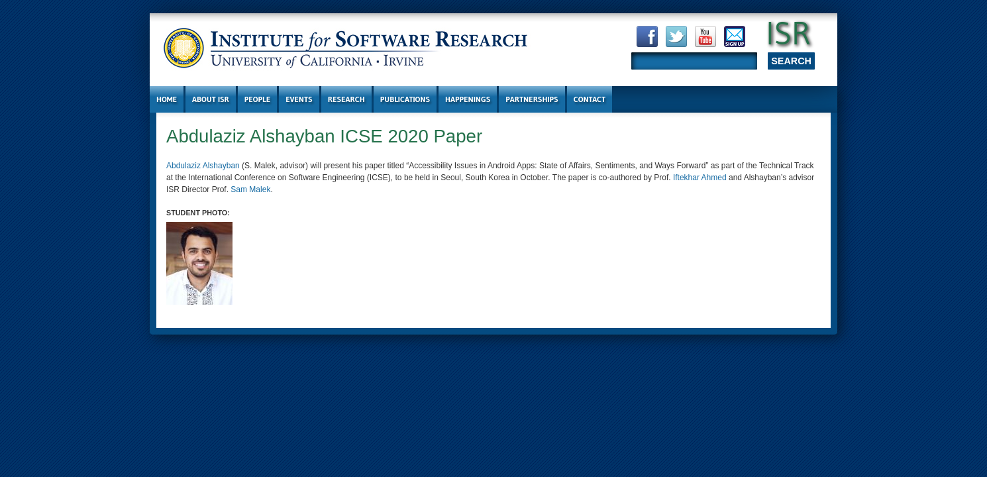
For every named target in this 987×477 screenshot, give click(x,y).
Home (166, 99)
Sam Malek (250, 189)
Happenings (467, 99)
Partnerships (531, 99)
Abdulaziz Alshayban (203, 165)
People (257, 99)
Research (346, 99)
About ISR (210, 99)
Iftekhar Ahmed (700, 177)
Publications (405, 99)
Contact (590, 99)
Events (299, 99)
